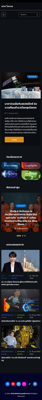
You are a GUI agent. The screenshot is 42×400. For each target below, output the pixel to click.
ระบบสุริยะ (31, 165)
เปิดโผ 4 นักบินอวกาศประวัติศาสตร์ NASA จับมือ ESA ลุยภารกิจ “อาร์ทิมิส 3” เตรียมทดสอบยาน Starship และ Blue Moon (21, 218)
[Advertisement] (21, 50)
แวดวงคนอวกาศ (31, 175)
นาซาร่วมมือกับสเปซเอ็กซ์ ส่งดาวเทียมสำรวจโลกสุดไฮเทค (21, 105)
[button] (19, 235)
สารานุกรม (11, 174)
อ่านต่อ (14, 139)
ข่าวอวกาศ (11, 165)
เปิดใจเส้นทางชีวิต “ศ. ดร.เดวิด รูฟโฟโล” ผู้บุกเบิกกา (21, 321)
